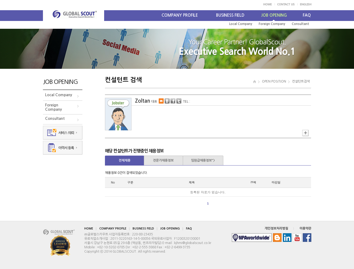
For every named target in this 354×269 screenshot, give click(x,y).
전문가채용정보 (163, 160)
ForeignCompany (53, 107)
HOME (88, 228)
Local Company (240, 24)
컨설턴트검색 (301, 81)
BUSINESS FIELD (230, 15)
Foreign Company (272, 24)
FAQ (307, 15)
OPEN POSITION (274, 81)
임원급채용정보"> (203, 160)
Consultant (300, 24)
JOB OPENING (274, 15)
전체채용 (124, 160)
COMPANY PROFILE (180, 15)
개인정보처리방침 (276, 228)
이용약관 (305, 228)
